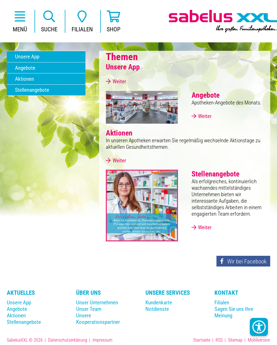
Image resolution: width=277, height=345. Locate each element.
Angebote (17, 309)
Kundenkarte (158, 302)
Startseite (201, 340)
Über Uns (88, 292)
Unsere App (19, 302)
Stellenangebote (24, 322)
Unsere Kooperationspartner (98, 318)
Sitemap (235, 340)
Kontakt (226, 292)
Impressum (102, 340)
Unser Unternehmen (97, 302)
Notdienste (157, 309)
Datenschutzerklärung (67, 340)
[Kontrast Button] (259, 327)
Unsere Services (167, 292)
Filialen (221, 302)
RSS (219, 340)
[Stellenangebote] (142, 205)
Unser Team (88, 309)
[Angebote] (142, 107)
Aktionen (16, 315)
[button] (20, 21)
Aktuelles (21, 292)
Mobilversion (259, 340)
